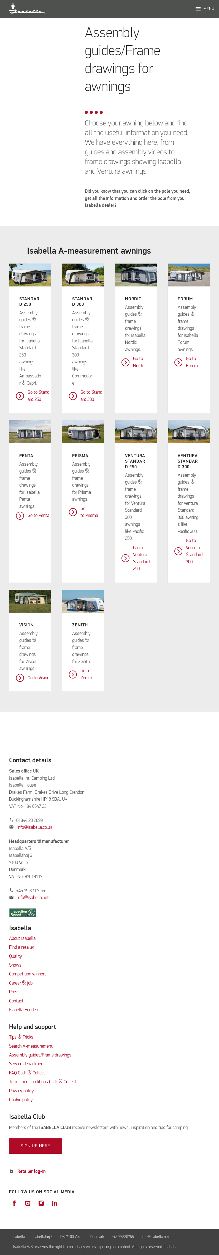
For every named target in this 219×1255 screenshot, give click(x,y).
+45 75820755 (123, 1237)
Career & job (21, 983)
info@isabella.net (33, 897)
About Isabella (22, 938)
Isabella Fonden (23, 1010)
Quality (15, 956)
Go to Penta (38, 515)
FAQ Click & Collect (27, 1073)
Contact (16, 1001)
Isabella (19, 1237)
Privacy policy (21, 1091)
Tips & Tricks (21, 1037)
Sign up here (35, 1146)
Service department (27, 1064)
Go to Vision (38, 678)
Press (14, 992)
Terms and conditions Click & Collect (42, 1082)
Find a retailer (21, 947)
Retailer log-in (31, 1171)
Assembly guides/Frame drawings (40, 1055)
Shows (15, 965)
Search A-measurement (31, 1046)
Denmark (97, 1237)
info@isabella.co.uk (34, 827)
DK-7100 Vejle (71, 1237)
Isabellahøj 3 (43, 1237)
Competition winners (28, 974)
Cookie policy (21, 1100)
